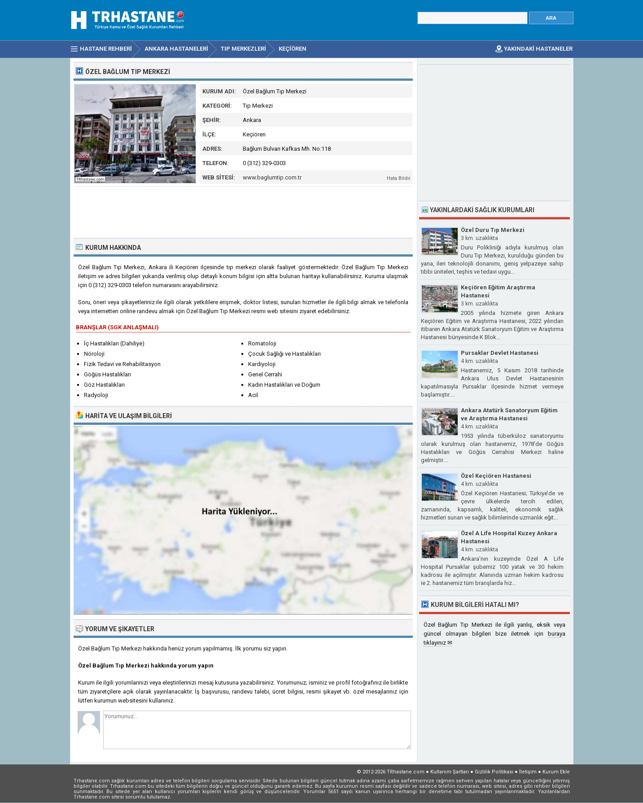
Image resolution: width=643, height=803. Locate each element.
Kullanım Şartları (449, 772)
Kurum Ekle (556, 772)
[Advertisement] (243, 211)
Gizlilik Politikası (494, 772)
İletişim (528, 772)
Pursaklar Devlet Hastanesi (499, 352)
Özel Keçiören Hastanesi (496, 475)
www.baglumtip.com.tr (272, 177)
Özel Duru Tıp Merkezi (493, 230)
